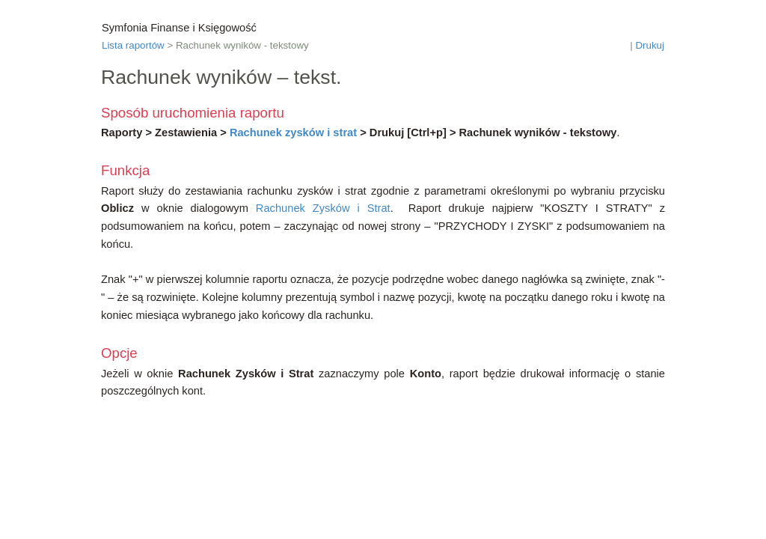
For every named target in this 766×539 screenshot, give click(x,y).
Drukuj (649, 45)
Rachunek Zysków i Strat (323, 208)
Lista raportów (133, 45)
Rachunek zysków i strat (293, 132)
